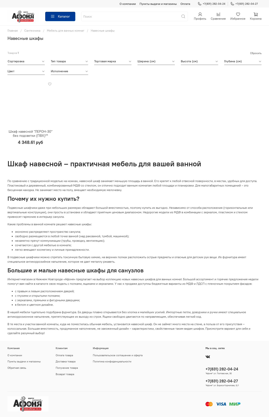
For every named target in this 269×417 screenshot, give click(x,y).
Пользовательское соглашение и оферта (118, 355)
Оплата (185, 4)
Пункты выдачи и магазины (158, 4)
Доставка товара (65, 361)
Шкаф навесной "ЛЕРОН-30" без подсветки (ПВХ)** (30, 133)
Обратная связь (16, 367)
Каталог (60, 16)
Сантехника (32, 30)
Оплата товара (64, 355)
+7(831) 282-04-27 (244, 4)
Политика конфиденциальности (112, 361)
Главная (12, 30)
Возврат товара (65, 374)
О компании (128, 4)
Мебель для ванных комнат (65, 30)
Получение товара (67, 367)
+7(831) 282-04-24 (211, 4)
